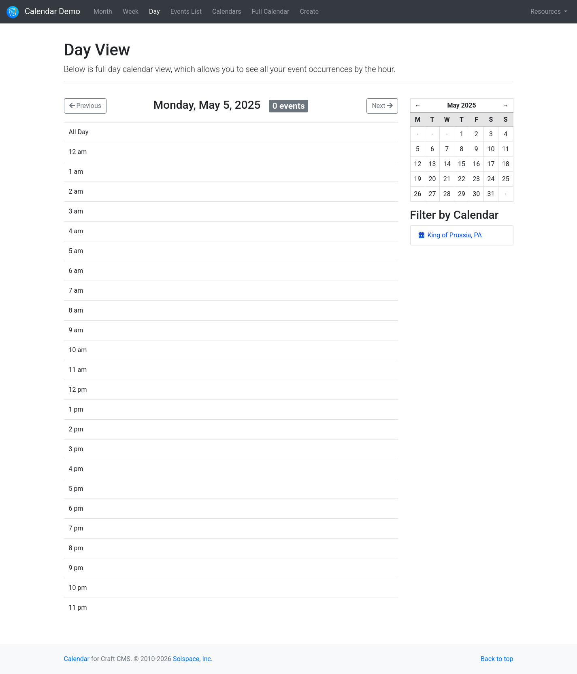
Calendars (226, 11)
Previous (85, 106)
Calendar (76, 659)
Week (130, 11)
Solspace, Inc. (193, 659)
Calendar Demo (43, 12)
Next (382, 106)
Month (103, 11)
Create (309, 11)
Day (154, 11)
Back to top (497, 659)
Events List (186, 11)
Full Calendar (271, 11)
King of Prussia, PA (450, 235)
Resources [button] (546, 11)
